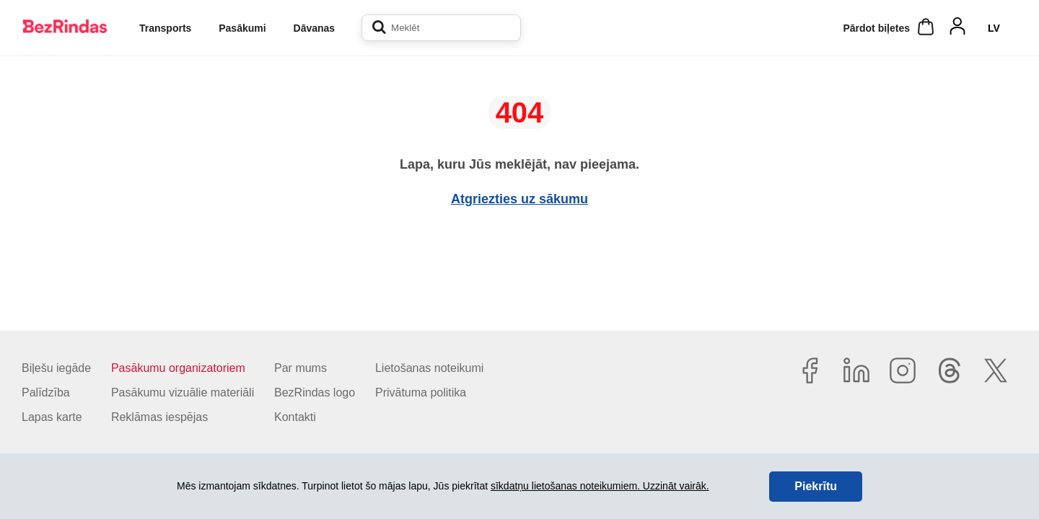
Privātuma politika (420, 392)
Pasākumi (242, 28)
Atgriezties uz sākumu (519, 199)
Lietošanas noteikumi (429, 368)
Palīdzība (46, 392)
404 (520, 112)
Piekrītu (815, 486)
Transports (165, 28)
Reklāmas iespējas (159, 417)
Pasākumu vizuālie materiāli (182, 392)
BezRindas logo (314, 392)
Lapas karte (52, 417)
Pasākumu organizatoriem (178, 368)
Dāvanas (315, 28)
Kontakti (295, 417)
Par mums (300, 368)
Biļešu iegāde (56, 368)
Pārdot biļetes (876, 28)
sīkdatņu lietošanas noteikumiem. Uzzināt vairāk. (600, 486)
